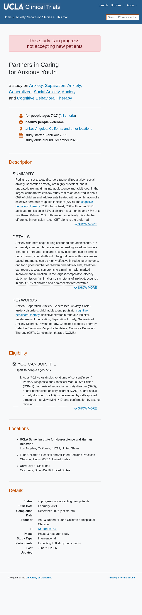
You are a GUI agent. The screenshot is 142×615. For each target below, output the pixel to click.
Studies (34, 17)
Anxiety (68, 91)
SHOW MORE (85, 224)
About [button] (131, 5)
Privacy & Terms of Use (122, 577)
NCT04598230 (47, 529)
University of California (39, 577)
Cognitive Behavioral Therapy (44, 98)
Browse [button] (116, 5)
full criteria (67, 116)
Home (8, 17)
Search (103, 5)
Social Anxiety (47, 91)
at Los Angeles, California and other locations (59, 128)
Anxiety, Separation (47, 85)
